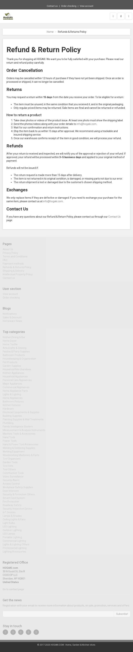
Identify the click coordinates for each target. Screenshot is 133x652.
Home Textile (10, 345)
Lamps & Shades (12, 517)
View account (86, 6)
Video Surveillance (13, 477)
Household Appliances (15, 377)
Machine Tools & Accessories (19, 435)
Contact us (52, 6)
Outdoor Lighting (12, 531)
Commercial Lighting (14, 542)
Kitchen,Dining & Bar (14, 338)
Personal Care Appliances (17, 381)
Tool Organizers (12, 460)
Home (50, 31)
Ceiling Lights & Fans (14, 520)
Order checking (68, 6)
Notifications (10, 315)
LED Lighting (9, 527)
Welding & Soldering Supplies (19, 449)
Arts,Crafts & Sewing (14, 349)
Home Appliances (13, 399)
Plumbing (8, 424)
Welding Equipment (14, 452)
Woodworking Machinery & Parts (21, 456)
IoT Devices (9, 513)
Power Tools (10, 442)
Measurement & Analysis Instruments (24, 431)
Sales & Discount (12, 318)
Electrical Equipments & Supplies (21, 413)
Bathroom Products (14, 356)
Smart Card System (14, 499)
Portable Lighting (12, 538)
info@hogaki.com (86, 124)
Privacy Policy (10, 254)
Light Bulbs (9, 524)
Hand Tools (9, 438)
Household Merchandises (17, 370)
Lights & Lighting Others (16, 545)
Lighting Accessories (14, 552)
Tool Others (9, 470)
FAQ (5, 261)
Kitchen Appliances (13, 374)
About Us (8, 250)
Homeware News (12, 322)
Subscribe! (122, 615)
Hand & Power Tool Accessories (20, 445)
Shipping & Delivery (13, 271)
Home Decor (10, 342)
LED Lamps (9, 535)
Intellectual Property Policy (18, 275)
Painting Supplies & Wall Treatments (23, 420)
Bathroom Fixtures (13, 402)
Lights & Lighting (12, 395)
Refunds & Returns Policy (17, 268)
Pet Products (10, 363)
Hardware (8, 410)
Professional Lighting (15, 549)
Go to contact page (13, 590)
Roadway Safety (12, 506)
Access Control (11, 485)
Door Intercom (11, 492)
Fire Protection (11, 502)
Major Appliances (12, 385)
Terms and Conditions (15, 257)
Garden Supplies (12, 367)
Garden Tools (10, 463)
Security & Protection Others (19, 495)
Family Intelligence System (18, 427)
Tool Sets (8, 467)
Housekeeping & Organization (19, 360)
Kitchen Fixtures (12, 406)
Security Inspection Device (17, 510)
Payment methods (13, 264)
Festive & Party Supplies (16, 352)
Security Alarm (11, 481)
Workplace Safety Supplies (18, 488)
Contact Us (114, 216)
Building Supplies (12, 417)
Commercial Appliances (16, 388)
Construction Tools (13, 474)
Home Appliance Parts (15, 392)
